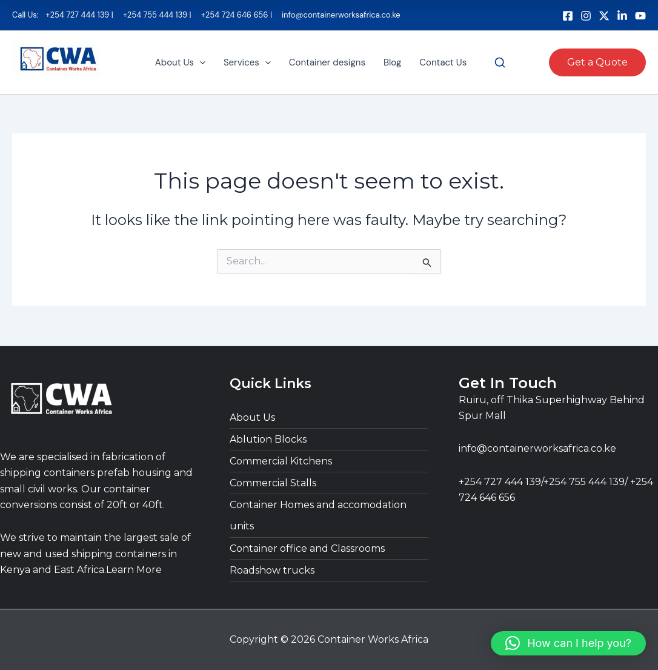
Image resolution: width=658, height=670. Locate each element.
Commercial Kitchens (281, 461)
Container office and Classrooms (307, 548)
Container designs (327, 63)
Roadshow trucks (272, 570)
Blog (392, 63)
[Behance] (622, 15)
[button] (199, 63)
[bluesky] (604, 15)
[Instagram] (585, 15)
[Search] (500, 63)
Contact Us (443, 63)
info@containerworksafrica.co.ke (537, 448)
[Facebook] (567, 15)
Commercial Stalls (273, 483)
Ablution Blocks (268, 439)
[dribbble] (640, 15)
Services (247, 63)
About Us (180, 63)
